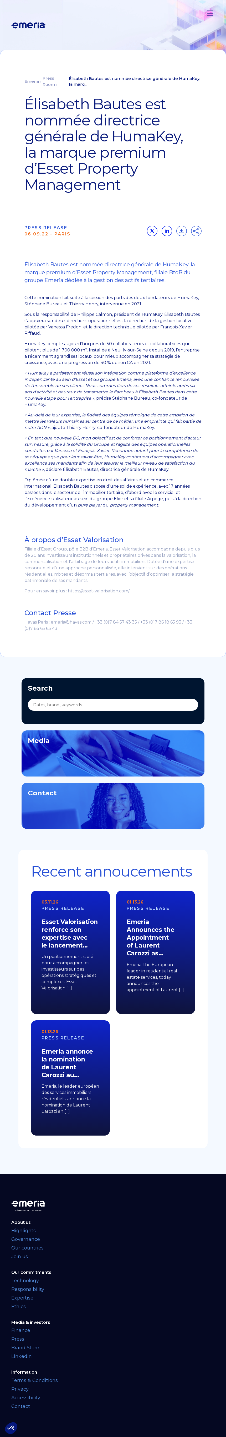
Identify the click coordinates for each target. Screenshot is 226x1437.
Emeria (31, 81)
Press (17, 1339)
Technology (25, 1281)
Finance (20, 1330)
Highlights (23, 1231)
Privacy (20, 1389)
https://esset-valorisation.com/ (99, 590)
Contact (20, 1406)
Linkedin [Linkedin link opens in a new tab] (21, 1356)
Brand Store (25, 1348)
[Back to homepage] (113, 1206)
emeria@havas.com (71, 622)
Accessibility (25, 1398)
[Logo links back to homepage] (28, 25)
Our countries (27, 1248)
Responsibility (27, 1289)
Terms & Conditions (34, 1380)
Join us (19, 1256)
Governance (25, 1239)
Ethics (18, 1306)
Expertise (22, 1298)
